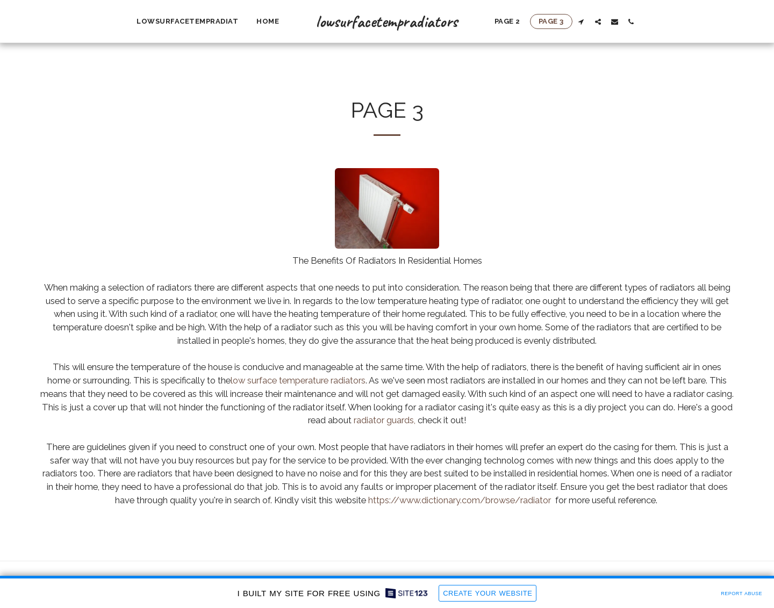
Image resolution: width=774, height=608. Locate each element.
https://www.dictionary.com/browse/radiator (459, 500)
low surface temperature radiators (298, 380)
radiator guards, (384, 420)
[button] (581, 21)
